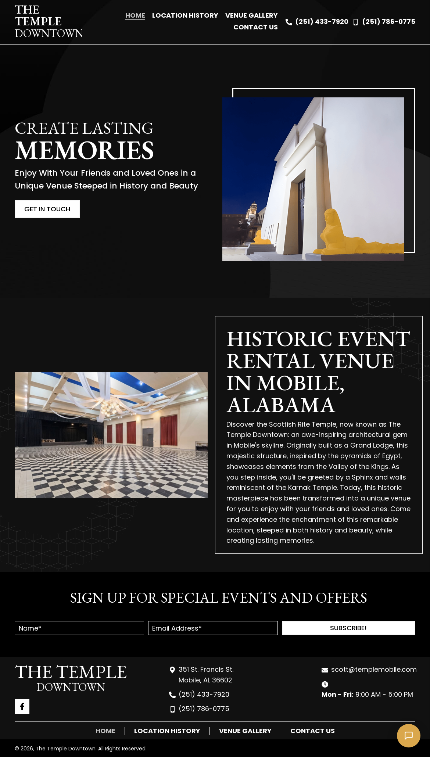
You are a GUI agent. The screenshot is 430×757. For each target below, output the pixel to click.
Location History (167, 731)
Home (105, 731)
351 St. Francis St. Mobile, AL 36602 (206, 675)
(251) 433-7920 (321, 21)
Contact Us (312, 731)
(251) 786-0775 (388, 21)
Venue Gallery (245, 731)
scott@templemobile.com (374, 669)
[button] (348, 628)
